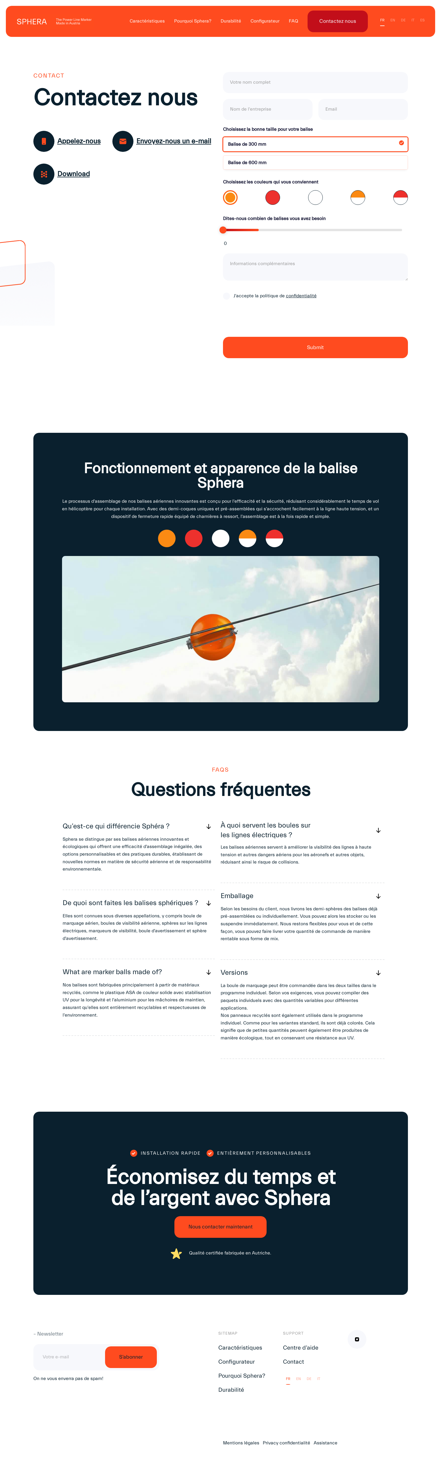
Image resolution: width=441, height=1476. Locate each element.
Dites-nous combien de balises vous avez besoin (274, 218)
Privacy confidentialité (286, 1443)
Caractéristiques (147, 21)
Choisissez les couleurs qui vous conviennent (270, 182)
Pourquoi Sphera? (192, 21)
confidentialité (301, 295)
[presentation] (267, 323)
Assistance (325, 1443)
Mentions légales (241, 1443)
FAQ (293, 21)
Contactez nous (337, 21)
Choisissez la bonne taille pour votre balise (268, 129)
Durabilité (231, 21)
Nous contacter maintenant (220, 1227)
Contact (293, 1361)
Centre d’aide (300, 1347)
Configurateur (264, 21)
